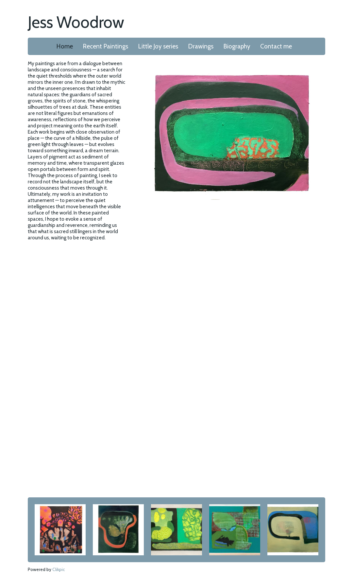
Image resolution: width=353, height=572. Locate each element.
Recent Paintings (105, 46)
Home (64, 46)
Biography (236, 46)
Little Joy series (158, 46)
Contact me (276, 46)
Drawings (200, 46)
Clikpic (58, 569)
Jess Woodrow (76, 22)
